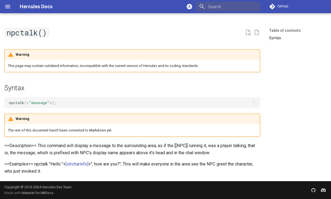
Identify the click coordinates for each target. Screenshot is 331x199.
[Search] (228, 7)
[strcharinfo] (77, 164)
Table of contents (285, 30)
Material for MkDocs (38, 193)
